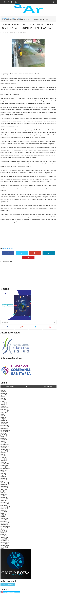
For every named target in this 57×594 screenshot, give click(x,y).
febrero (3, 404)
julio (2, 396)
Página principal (6, 18)
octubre (3, 409)
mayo (2, 400)
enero (2, 406)
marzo (2, 393)
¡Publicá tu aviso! (8, 584)
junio (2, 390)
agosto (2, 395)
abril (2, 391)
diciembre (3, 425)
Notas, (25, 32)
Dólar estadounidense (9, 592)
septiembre (4, 411)
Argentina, (19, 32)
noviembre (4, 408)
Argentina (13, 18)
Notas (19, 18)
